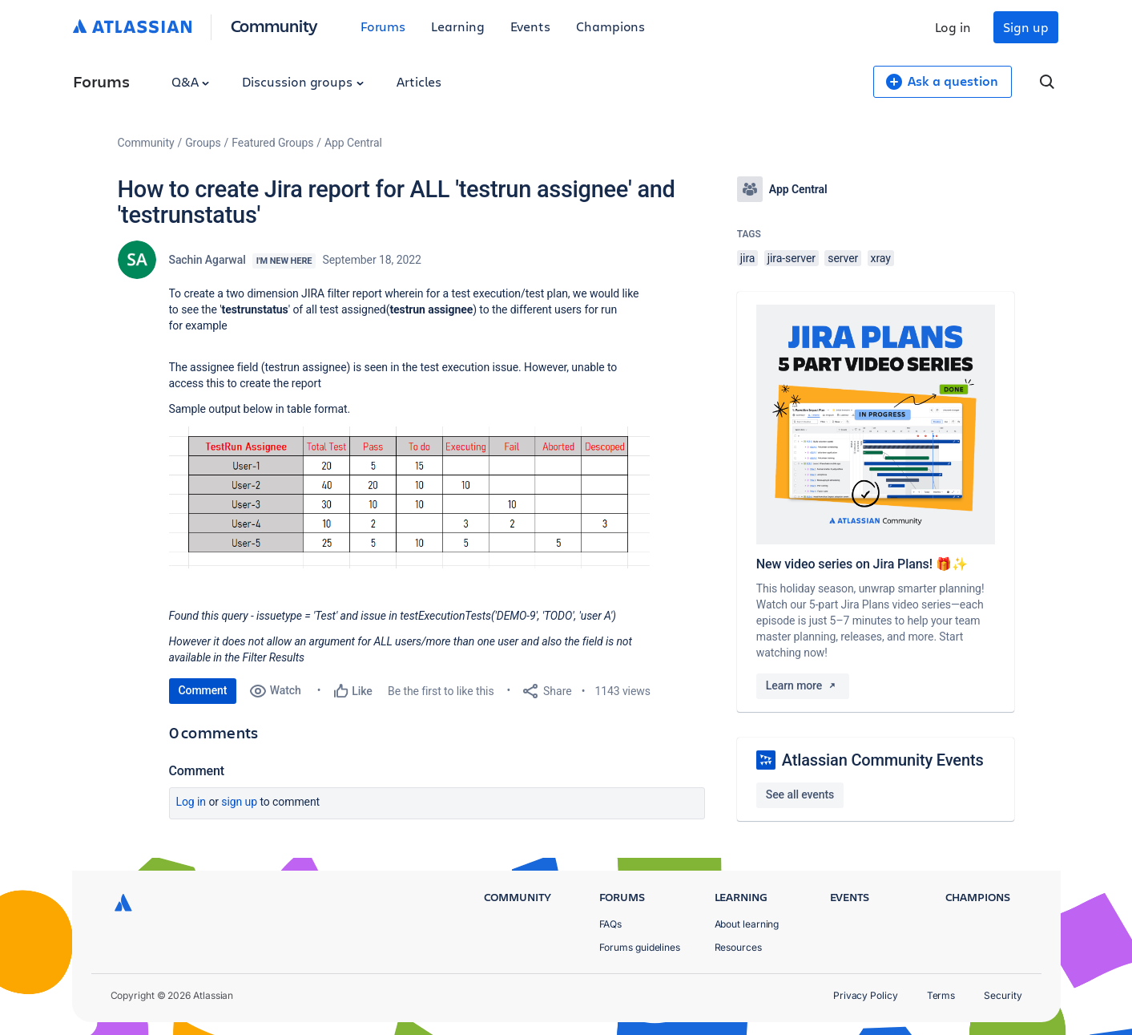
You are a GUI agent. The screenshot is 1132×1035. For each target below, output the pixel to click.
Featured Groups (272, 142)
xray (881, 258)
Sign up (1025, 26)
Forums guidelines (640, 947)
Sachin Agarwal (207, 259)
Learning (457, 26)
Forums (383, 26)
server (843, 258)
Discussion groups (303, 81)
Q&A (190, 81)
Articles (419, 81)
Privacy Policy (865, 995)
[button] (409, 497)
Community (274, 25)
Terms (941, 995)
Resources (738, 947)
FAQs (610, 924)
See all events (800, 794)
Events (530, 26)
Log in (953, 26)
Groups (202, 142)
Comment (203, 690)
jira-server (791, 258)
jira (747, 258)
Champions (610, 26)
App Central (353, 142)
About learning (747, 924)
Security (1002, 995)
